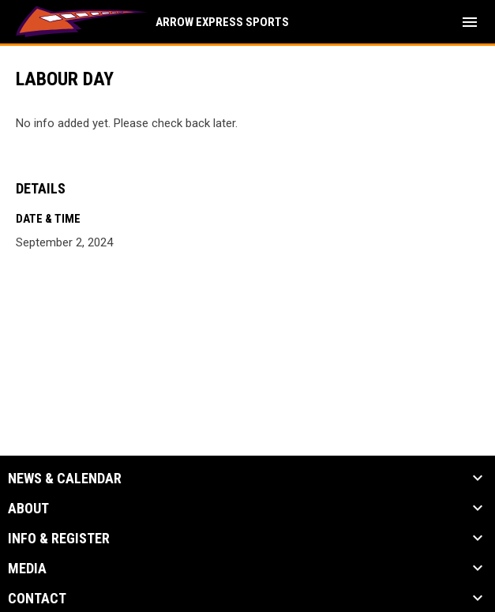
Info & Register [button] (59, 538)
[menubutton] (469, 22)
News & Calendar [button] (65, 478)
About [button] (28, 508)
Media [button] (27, 568)
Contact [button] (37, 598)
